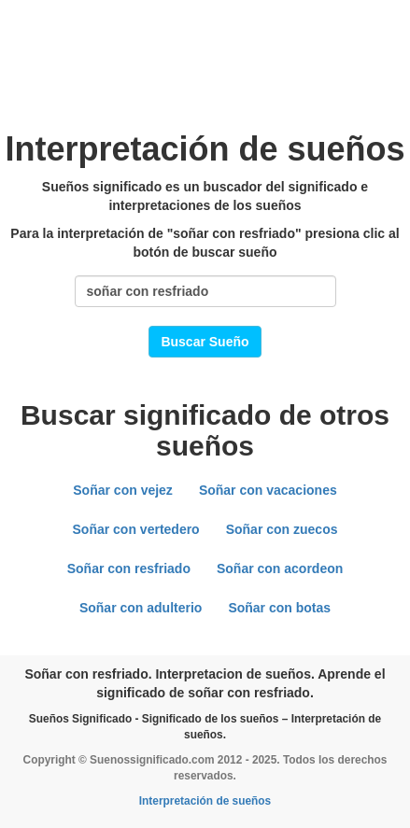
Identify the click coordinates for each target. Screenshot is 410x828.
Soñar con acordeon (280, 568)
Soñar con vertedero (136, 529)
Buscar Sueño (204, 341)
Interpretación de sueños (205, 800)
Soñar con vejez (123, 490)
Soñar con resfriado (129, 568)
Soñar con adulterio (140, 607)
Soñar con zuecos (282, 529)
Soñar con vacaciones (268, 490)
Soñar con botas (279, 607)
